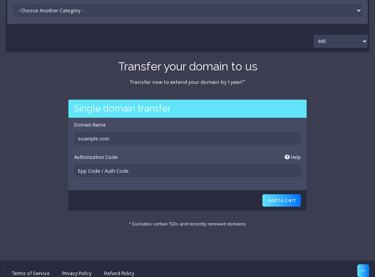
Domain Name (90, 125)
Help (293, 157)
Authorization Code (187, 157)
